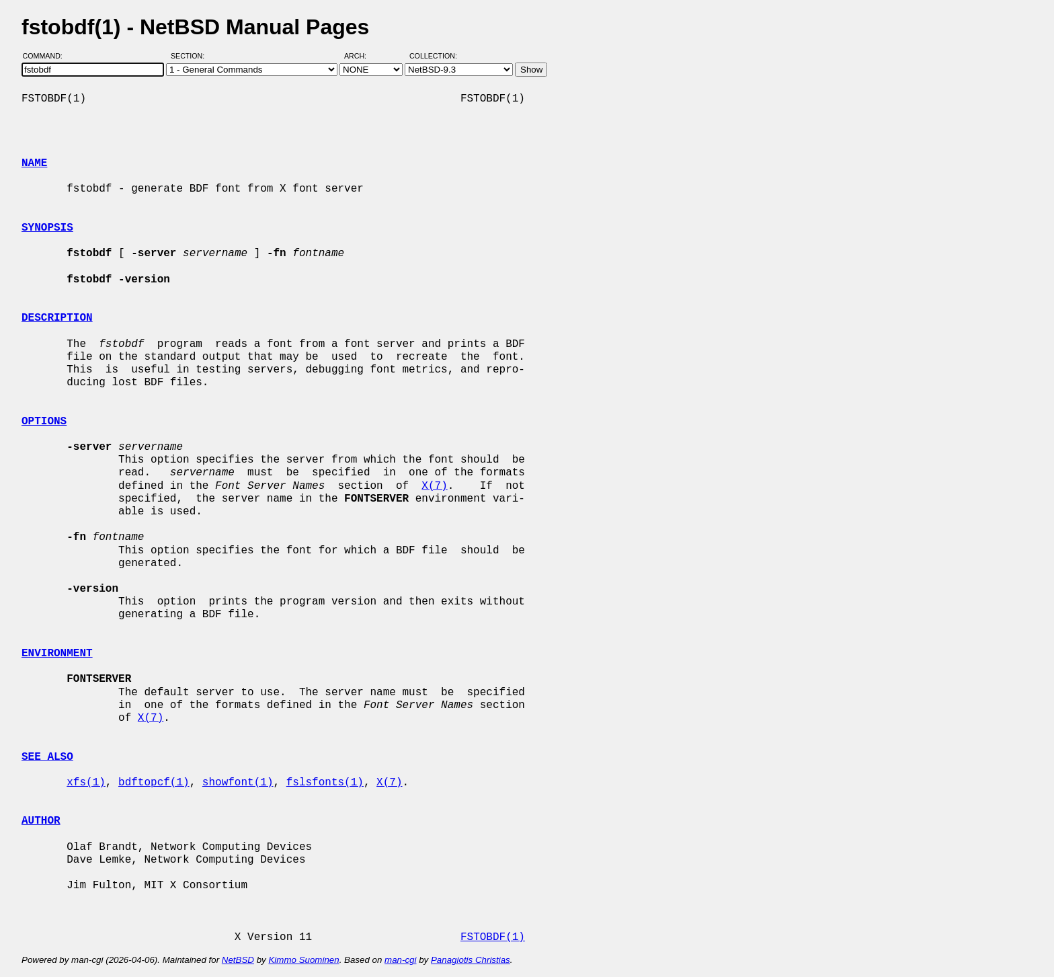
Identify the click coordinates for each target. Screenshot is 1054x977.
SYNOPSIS (47, 228)
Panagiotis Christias (470, 960)
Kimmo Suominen (303, 960)
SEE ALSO (47, 757)
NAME (34, 163)
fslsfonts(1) (325, 782)
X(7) (434, 486)
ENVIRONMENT (57, 653)
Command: (47, 56)
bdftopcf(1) (154, 782)
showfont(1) (238, 782)
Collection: (433, 56)
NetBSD (238, 960)
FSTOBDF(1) (492, 937)
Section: (190, 56)
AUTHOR (41, 821)
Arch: (361, 56)
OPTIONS (44, 421)
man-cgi (400, 960)
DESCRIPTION (57, 318)
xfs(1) (86, 782)
